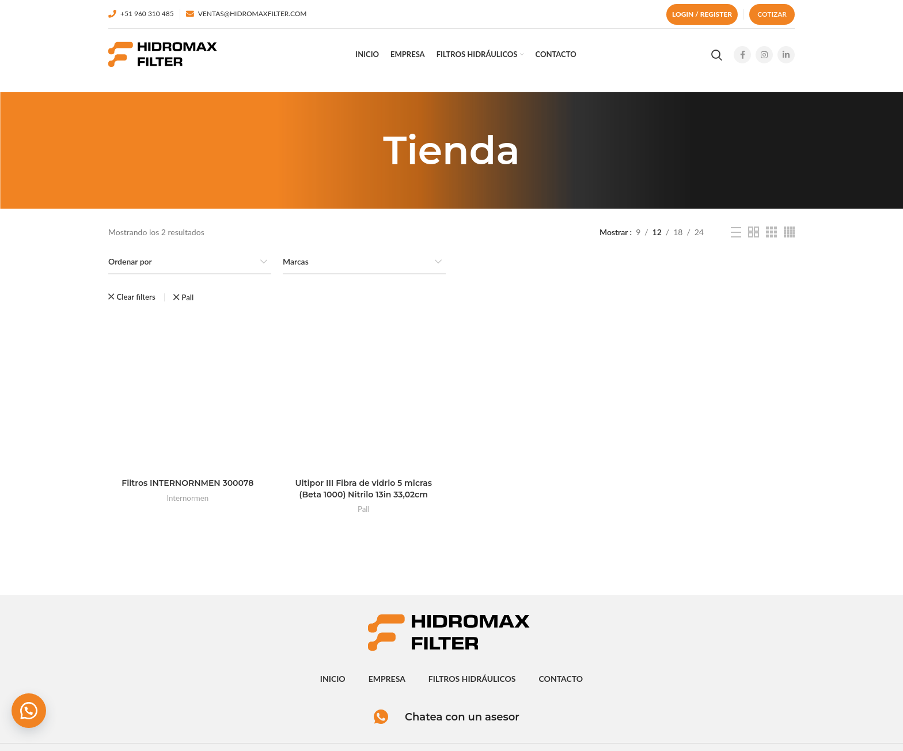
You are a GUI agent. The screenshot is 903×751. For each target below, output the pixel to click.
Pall (364, 509)
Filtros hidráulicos (472, 679)
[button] (29, 710)
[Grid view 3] (771, 232)
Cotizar (772, 14)
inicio (333, 679)
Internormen (187, 498)
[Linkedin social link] (786, 54)
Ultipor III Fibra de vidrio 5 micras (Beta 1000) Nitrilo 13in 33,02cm (363, 489)
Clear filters (135, 297)
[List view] (736, 232)
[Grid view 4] (789, 232)
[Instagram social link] (764, 54)
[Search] (716, 54)
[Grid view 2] (753, 232)
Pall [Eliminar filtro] (187, 297)
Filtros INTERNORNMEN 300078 (187, 483)
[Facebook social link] (742, 54)
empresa (387, 679)
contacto (561, 679)
